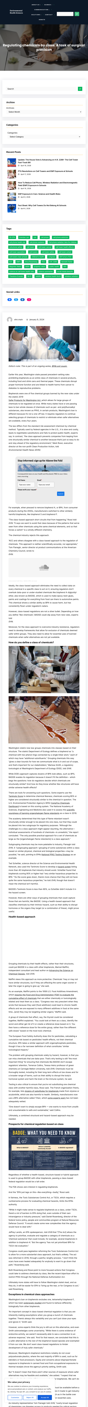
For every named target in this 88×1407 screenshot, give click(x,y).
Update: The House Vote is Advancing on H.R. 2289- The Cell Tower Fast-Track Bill (48, 163)
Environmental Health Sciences (16, 12)
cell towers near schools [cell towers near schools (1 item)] (18, 259)
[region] (30, 1390)
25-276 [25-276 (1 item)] (12, 239)
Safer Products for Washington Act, (25, 440)
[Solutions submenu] (40, 14)
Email (39, 520)
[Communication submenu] (49, 9)
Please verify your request (27, 530)
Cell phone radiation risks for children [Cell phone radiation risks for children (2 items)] (63, 244)
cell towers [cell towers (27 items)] (33, 254)
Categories (12, 133)
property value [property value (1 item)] (39, 269)
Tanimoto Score (16, 836)
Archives (10, 109)
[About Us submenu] (40, 4)
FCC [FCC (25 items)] (43, 264)
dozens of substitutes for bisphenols (42, 1131)
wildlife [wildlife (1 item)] (38, 278)
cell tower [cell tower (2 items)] (30, 249)
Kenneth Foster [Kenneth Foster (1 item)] (67, 264)
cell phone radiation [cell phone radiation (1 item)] (37, 244)
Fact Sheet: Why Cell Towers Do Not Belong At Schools (42, 208)
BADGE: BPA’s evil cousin (30, 621)
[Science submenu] (51, 4)
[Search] (77, 14)
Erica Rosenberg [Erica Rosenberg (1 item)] (31, 264)
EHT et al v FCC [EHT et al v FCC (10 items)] (66, 259)
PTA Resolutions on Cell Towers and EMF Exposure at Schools (45, 174)
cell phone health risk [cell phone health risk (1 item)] (17, 244)
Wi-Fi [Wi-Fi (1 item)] (29, 278)
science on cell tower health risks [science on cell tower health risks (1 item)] (21, 273)
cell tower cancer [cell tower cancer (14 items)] (44, 249)
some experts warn (57, 1138)
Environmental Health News (16, 621)
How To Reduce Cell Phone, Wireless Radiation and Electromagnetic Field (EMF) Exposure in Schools (47, 186)
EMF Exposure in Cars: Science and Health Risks (39, 196)
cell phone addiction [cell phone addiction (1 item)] (60, 239)
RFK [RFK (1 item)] (64, 269)
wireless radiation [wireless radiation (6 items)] (71, 278)
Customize (15, 1397)
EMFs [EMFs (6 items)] (19, 264)
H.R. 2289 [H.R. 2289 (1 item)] (53, 264)
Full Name (21, 520)
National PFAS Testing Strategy (55, 895)
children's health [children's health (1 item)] (38, 259)
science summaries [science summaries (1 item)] (45, 273)
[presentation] (35, 536)
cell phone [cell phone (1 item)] (45, 239)
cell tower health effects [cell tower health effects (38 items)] (65, 249)
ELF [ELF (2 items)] (10, 264)
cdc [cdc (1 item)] (35, 239)
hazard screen (64, 907)
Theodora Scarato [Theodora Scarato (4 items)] (16, 278)
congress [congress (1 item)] (51, 259)
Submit (60, 534)
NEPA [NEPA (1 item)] (27, 269)
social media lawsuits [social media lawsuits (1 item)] (65, 273)
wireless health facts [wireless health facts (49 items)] (52, 278)
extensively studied (33, 1343)
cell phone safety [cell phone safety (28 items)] (15, 249)
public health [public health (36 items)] (54, 269)
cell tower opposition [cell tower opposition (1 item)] (17, 254)
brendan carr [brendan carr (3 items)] (24, 239)
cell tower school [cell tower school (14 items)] (65, 254)
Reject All (29, 1397)
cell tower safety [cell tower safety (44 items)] (48, 254)
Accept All (45, 1397)
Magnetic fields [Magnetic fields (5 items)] (15, 269)
